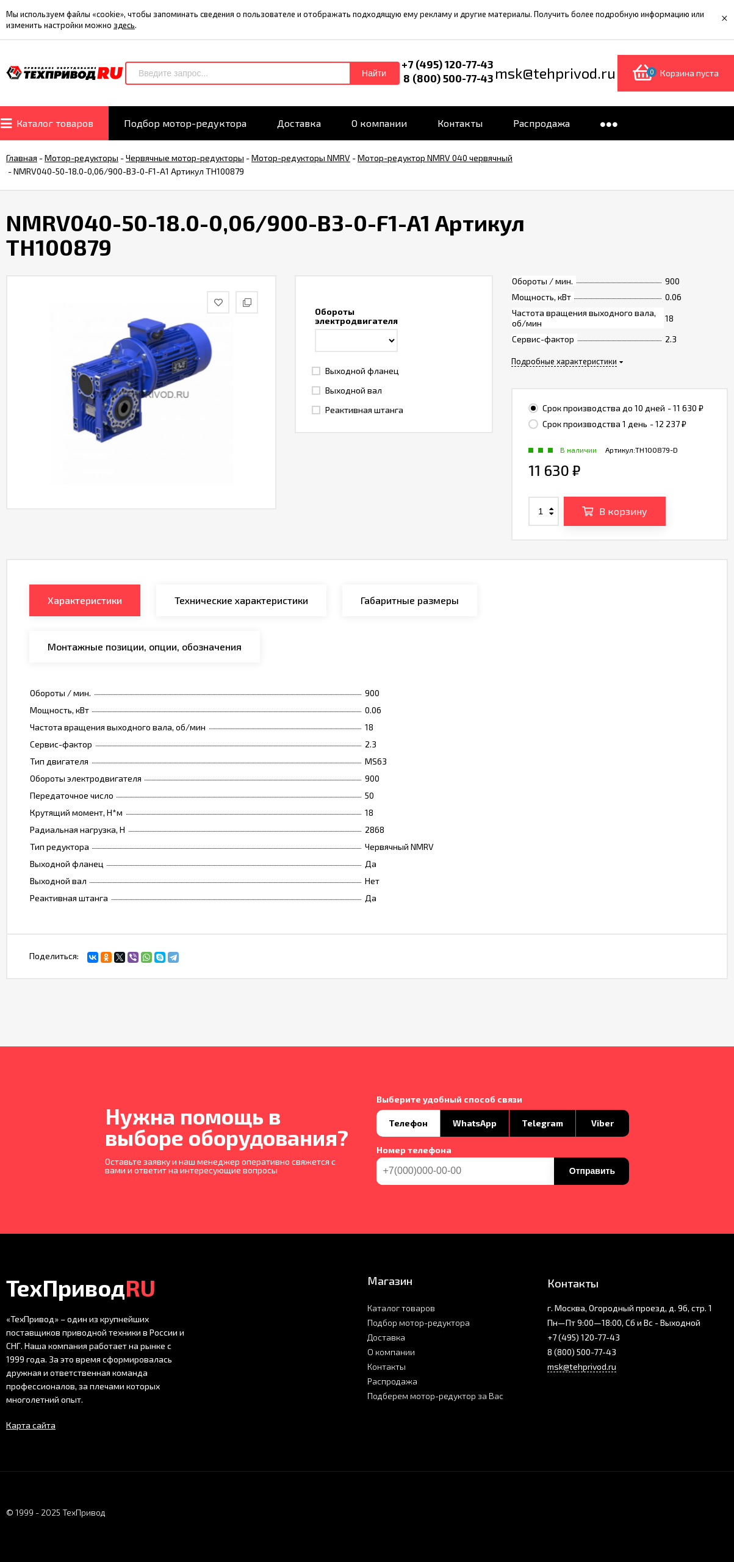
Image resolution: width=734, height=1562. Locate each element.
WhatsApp (475, 1123)
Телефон (408, 1123)
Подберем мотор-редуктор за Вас (435, 1396)
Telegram (542, 1123)
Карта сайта (31, 1425)
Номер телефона (414, 1150)
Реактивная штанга (357, 410)
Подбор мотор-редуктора (418, 1322)
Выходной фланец (355, 370)
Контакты (386, 1366)
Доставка (386, 1337)
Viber (602, 1123)
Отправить (592, 1171)
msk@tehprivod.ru (581, 1366)
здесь (124, 25)
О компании (391, 1352)
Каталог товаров (401, 1308)
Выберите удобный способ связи (449, 1099)
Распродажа (392, 1381)
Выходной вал (347, 390)
